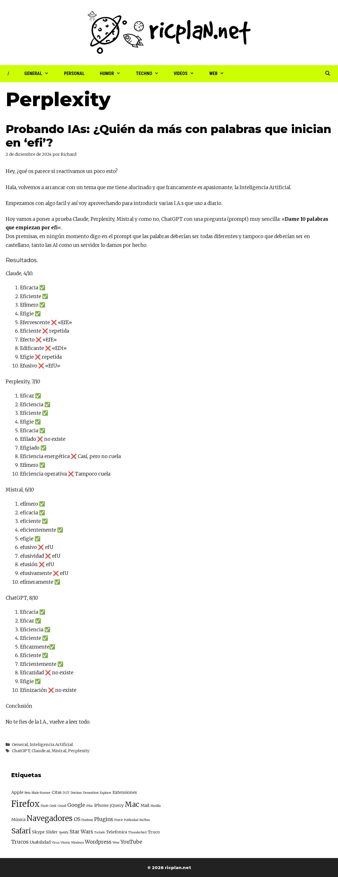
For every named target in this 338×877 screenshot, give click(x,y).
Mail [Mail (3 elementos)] (145, 805)
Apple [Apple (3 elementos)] (17, 792)
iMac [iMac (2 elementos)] (89, 806)
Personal (74, 73)
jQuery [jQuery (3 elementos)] (117, 805)
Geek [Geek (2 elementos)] (53, 806)
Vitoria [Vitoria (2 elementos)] (65, 842)
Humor (114, 73)
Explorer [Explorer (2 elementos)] (105, 793)
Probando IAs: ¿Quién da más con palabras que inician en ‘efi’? (168, 135)
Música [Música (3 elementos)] (18, 819)
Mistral (125, 219)
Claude (80, 219)
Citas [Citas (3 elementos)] (57, 792)
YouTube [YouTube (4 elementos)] (131, 842)
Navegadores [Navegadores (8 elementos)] (50, 818)
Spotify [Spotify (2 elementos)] (63, 832)
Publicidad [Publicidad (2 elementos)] (131, 820)
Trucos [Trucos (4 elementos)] (20, 842)
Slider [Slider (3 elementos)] (52, 832)
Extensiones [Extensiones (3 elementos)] (125, 792)
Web (220, 73)
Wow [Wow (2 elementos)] (116, 842)
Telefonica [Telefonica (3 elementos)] (116, 832)
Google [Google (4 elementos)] (76, 805)
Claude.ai (41, 750)
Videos (188, 73)
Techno (151, 73)
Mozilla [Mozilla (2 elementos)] (155, 806)
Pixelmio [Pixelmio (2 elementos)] (87, 820)
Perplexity (102, 219)
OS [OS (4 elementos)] (77, 819)
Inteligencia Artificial (51, 744)
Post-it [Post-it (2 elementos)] (118, 820)
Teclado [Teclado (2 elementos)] (99, 832)
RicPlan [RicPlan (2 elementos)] (144, 820)
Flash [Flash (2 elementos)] (44, 806)
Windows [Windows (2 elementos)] (77, 842)
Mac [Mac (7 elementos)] (132, 804)
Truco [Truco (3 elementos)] (154, 832)
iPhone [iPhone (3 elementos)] (101, 805)
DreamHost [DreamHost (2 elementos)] (91, 793)
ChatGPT (172, 219)
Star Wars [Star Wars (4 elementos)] (81, 831)
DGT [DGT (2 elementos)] (66, 793)
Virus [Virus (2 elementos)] (55, 842)
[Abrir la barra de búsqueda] (327, 73)
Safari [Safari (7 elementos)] (21, 831)
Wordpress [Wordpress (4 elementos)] (98, 842)
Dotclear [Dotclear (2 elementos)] (76, 793)
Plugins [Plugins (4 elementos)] (103, 819)
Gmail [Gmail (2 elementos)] (62, 806)
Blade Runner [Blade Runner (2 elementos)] (41, 793)
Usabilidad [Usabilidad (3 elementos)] (40, 842)
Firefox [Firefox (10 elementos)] (25, 804)
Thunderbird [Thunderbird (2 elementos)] (137, 832)
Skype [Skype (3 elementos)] (38, 832)
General (40, 73)
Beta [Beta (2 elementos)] (28, 793)
